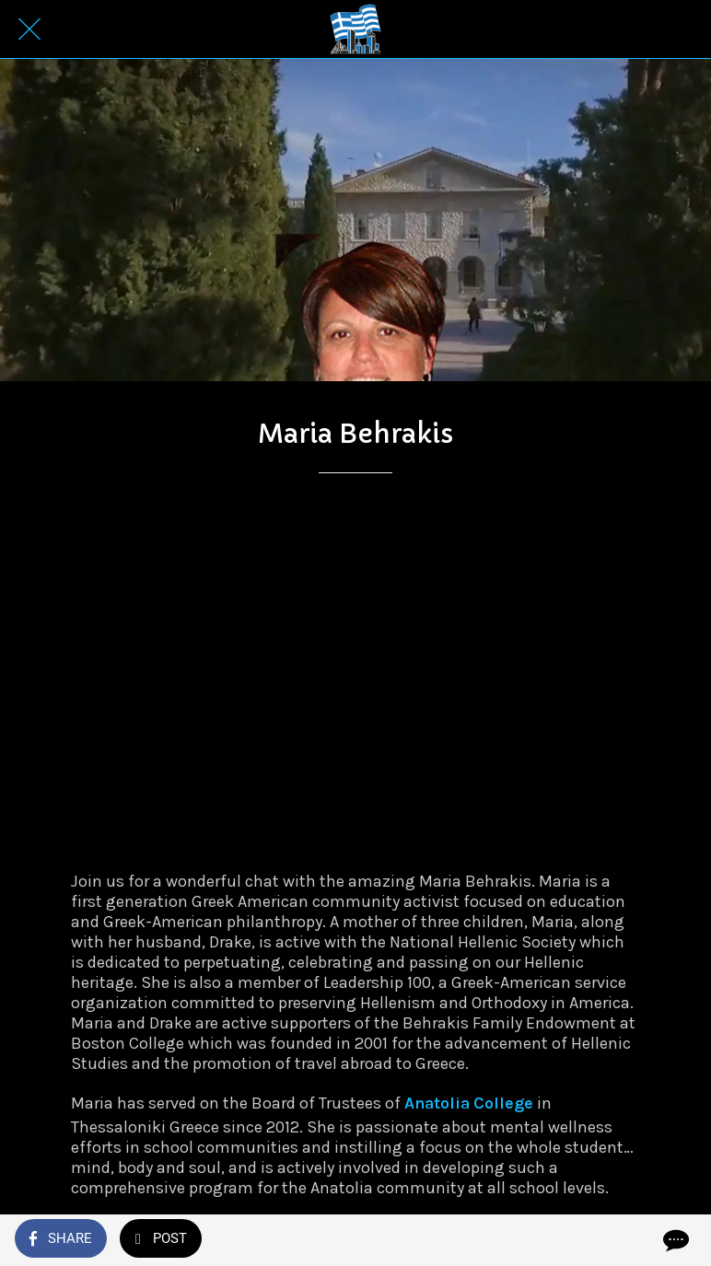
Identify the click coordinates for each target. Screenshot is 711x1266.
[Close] (29, 29)
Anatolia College (468, 1103)
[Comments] (674, 1240)
